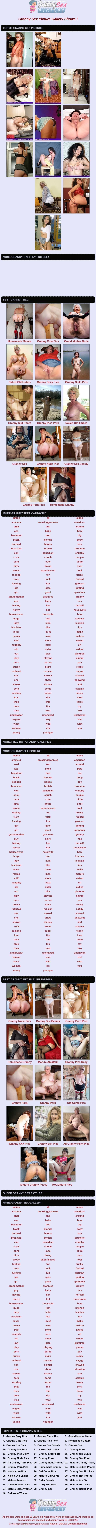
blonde (48, 539)
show (48, 680)
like (48, 627)
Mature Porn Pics (80, 1484)
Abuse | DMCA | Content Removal (68, 1523)
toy (80, 706)
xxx (48, 728)
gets (47, 588)
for (48, 574)
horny (16, 609)
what (16, 723)
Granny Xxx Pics (16, 1445)
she (16, 680)
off (79, 645)
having (16, 605)
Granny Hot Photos (81, 1475)
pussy (16, 666)
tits (48, 706)
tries (16, 710)
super (48, 693)
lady (16, 623)
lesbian (79, 623)
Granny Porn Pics (18, 1467)
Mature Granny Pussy (82, 1462)
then (16, 701)
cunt (16, 561)
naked (79, 640)
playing (48, 658)
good (48, 592)
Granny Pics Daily (18, 1454)
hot (48, 609)
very (47, 719)
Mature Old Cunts (49, 1475)
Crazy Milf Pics (47, 1484)
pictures (80, 653)
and (48, 526)
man (47, 636)
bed (48, 535)
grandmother (16, 596)
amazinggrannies (48, 522)
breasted (16, 548)
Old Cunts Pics (47, 1471)
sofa (16, 688)
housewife (80, 609)
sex (16, 675)
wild (48, 723)
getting (79, 588)
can (16, 553)
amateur (16, 522)
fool (79, 570)
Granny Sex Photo (80, 1458)
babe (48, 531)
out (16, 653)
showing (80, 680)
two (80, 710)
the (48, 697)
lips (80, 627)
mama (16, 636)
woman (16, 728)
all (48, 517)
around (79, 526)
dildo (80, 561)
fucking (16, 583)
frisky (79, 574)
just (48, 618)
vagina (16, 719)
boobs (48, 544)
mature (79, 636)
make (80, 631)
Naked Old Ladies (49, 1449)
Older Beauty (46, 1480)
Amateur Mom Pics (19, 1484)
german (79, 583)
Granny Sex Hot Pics (82, 1471)
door (79, 566)
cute (47, 561)
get (16, 588)
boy (80, 544)
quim (48, 666)
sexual (48, 675)
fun (48, 583)
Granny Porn (77, 1449)
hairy (48, 601)
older (48, 649)
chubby (79, 553)
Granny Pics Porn (47, 1440)
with (79, 723)
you (80, 728)
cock (16, 557)
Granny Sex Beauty (48, 1445)
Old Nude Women (18, 1493)
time (16, 706)
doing (48, 566)
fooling (16, 574)
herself (80, 605)
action (16, 517)
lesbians (16, 627)
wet (80, 719)
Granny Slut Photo (49, 1454)
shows (16, 684)
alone (80, 517)
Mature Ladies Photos (82, 1467)
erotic (16, 570)
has (80, 601)
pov (80, 662)
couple (80, 557)
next (47, 645)
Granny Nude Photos (51, 1462)
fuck (47, 579)
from (16, 579)
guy (16, 601)
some (48, 688)
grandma (79, 592)
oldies (79, 649)
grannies (48, 596)
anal (16, 526)
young (16, 732)
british (48, 548)
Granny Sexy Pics (16, 1436)
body (80, 539)
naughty (16, 645)
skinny (48, 684)
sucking (16, 693)
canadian (48, 553)
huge (16, 618)
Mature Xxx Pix (78, 1480)
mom (48, 640)
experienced (48, 570)
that (16, 697)
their (79, 697)
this (48, 701)
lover (16, 631)
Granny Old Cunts (80, 1454)
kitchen (79, 618)
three (80, 701)
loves (48, 631)
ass (16, 531)
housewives (16, 614)
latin (47, 623)
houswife (48, 614)
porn (16, 662)
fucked (80, 579)
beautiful (16, 535)
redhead (16, 671)
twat (48, 710)
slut (80, 684)
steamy (79, 688)
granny (79, 596)
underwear (16, 715)
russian (48, 671)
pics (48, 653)
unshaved (48, 715)
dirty (16, 566)
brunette (80, 548)
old (16, 649)
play (16, 658)
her (48, 605)
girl (16, 592)
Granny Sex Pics (17, 1449)
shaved (79, 675)
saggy (79, 671)
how (79, 614)
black (16, 539)
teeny (80, 693)
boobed (16, 544)
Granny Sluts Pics (48, 1436)
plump (79, 658)
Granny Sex (75, 1445)
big (80, 535)
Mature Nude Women (20, 1489)
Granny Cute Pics (16, 1440)
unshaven (79, 715)
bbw (79, 531)
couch (48, 557)
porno (48, 662)
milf (16, 640)
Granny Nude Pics (18, 1458)
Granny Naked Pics (81, 1489)
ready (79, 666)
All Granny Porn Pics (20, 1462)
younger (48, 732)
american (79, 522)
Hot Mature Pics (17, 1471)
